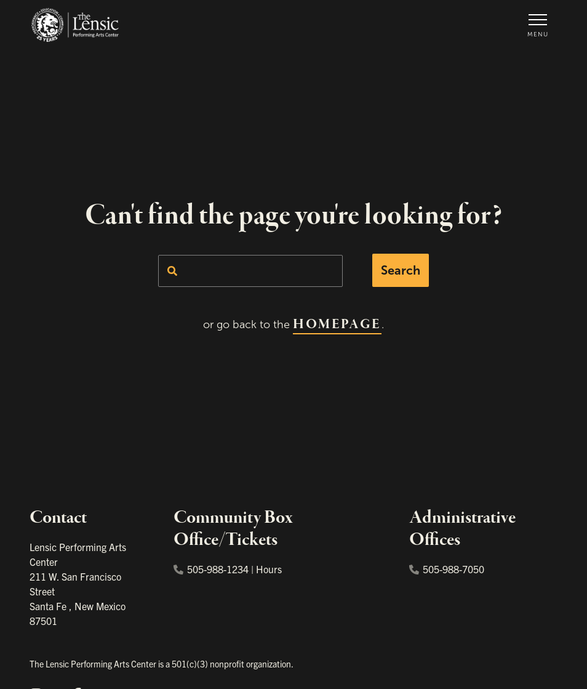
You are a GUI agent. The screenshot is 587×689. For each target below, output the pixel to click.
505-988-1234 (211, 569)
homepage (337, 324)
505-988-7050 (446, 569)
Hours (269, 569)
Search (400, 270)
